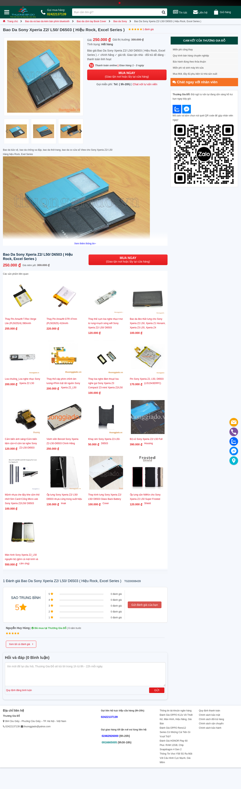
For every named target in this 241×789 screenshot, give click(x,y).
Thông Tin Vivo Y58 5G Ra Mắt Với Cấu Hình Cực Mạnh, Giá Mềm (176, 758)
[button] (80, 131)
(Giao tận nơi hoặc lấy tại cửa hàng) (127, 74)
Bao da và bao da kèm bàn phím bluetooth (47, 21)
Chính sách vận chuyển (211, 723)
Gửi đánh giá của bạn (144, 604)
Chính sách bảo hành (210, 727)
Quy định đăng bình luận (19, 690)
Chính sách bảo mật (209, 715)
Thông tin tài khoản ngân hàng (175, 710)
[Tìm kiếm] (163, 12)
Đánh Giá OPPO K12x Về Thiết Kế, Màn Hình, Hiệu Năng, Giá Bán (176, 719)
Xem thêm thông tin (85, 243)
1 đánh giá (148, 29)
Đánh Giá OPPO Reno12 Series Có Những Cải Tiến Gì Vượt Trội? (175, 732)
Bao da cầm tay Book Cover (91, 21)
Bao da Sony (120, 21)
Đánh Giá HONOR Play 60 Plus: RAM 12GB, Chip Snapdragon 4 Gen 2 (174, 745)
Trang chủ (10, 21)
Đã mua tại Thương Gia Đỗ (49, 628)
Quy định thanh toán (209, 710)
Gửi (156, 690)
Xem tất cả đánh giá (21, 644)
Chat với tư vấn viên (145, 84)
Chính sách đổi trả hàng (211, 719)
